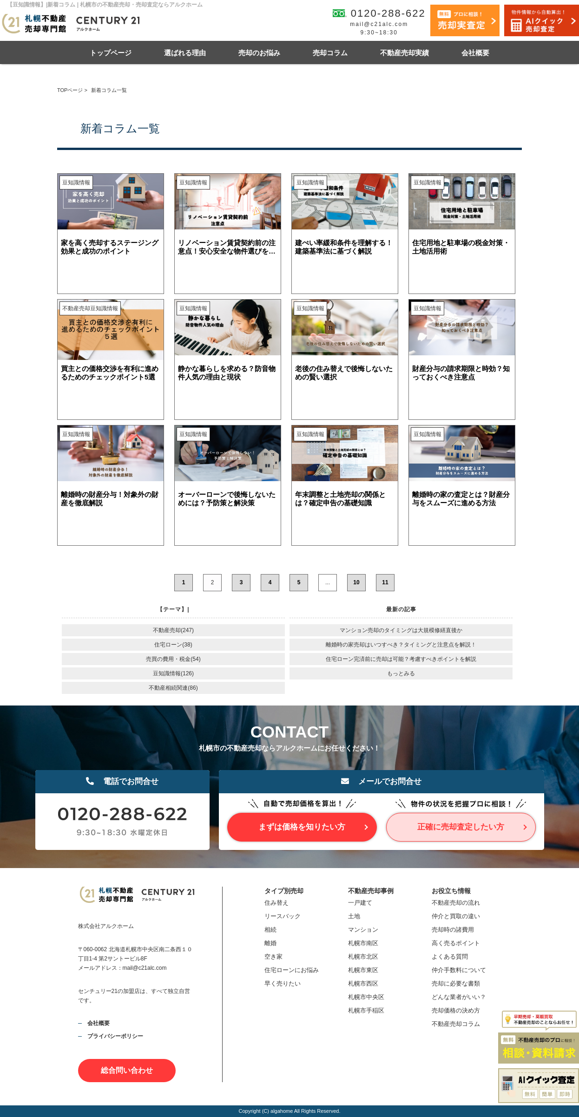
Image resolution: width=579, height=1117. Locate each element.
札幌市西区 (363, 983)
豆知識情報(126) (173, 673)
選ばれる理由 (185, 53)
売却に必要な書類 (456, 983)
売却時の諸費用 (453, 929)
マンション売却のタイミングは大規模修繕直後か (401, 630)
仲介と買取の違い (456, 916)
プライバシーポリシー (115, 1036)
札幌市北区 (363, 956)
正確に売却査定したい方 (460, 827)
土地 (354, 916)
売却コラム (330, 53)
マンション (363, 929)
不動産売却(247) (173, 630)
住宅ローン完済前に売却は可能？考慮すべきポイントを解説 (401, 659)
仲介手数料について (459, 970)
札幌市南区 (363, 943)
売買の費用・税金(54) (173, 659)
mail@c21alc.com (379, 24)
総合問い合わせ (127, 1070)
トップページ (111, 53)
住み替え (276, 902)
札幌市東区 (363, 970)
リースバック (282, 916)
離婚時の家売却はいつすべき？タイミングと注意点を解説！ (401, 644)
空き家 (273, 956)
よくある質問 (450, 956)
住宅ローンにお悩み (291, 970)
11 (385, 582)
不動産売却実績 (404, 53)
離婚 (270, 943)
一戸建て (360, 902)
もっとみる (401, 673)
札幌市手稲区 (366, 1010)
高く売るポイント (456, 943)
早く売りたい (282, 983)
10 (356, 582)
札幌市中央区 (366, 996)
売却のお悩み (259, 53)
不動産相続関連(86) (173, 688)
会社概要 (475, 53)
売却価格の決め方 (456, 1010)
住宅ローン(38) (173, 644)
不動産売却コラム (456, 1023)
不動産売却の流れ (456, 902)
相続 (270, 929)
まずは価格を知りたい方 (301, 827)
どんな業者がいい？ (459, 996)
